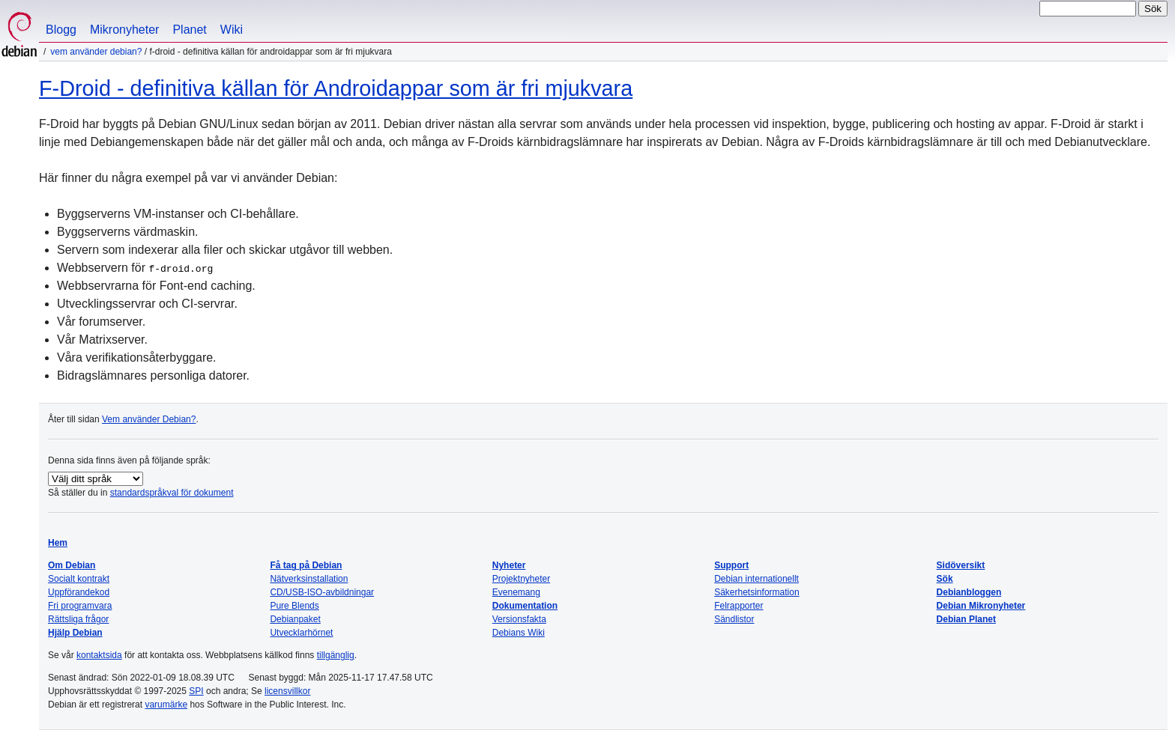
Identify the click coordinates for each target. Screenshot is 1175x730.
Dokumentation (525, 605)
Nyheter (509, 565)
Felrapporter (738, 605)
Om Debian (71, 565)
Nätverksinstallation (309, 579)
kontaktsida (99, 655)
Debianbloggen (969, 592)
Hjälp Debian (75, 632)
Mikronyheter (124, 29)
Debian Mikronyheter (981, 605)
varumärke (166, 704)
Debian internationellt (756, 579)
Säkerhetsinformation (756, 592)
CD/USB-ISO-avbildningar (322, 592)
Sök (945, 579)
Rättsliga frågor (78, 619)
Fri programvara (80, 605)
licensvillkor (287, 691)
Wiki (231, 29)
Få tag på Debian (306, 565)
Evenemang (516, 592)
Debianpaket (295, 619)
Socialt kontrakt (78, 579)
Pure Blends (294, 605)
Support (731, 565)
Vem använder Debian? (96, 51)
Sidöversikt (961, 565)
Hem (57, 543)
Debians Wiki (518, 632)
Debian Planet (966, 619)
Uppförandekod (78, 592)
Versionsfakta (519, 619)
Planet (189, 29)
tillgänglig (335, 655)
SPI (196, 691)
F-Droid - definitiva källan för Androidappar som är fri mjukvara (335, 88)
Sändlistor (734, 619)
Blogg (61, 29)
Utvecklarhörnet (301, 632)
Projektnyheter (521, 579)
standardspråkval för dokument (172, 492)
